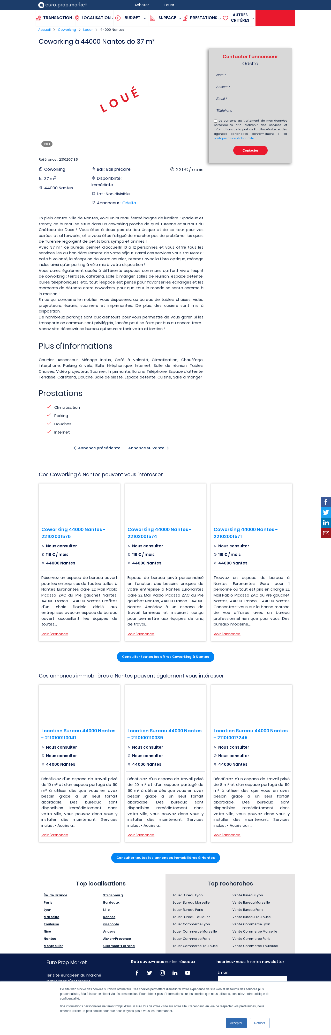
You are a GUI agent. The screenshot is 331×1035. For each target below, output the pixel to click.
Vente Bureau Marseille (251, 902)
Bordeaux (111, 902)
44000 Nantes (112, 29)
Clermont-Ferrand (119, 946)
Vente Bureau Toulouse (251, 917)
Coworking (67, 29)
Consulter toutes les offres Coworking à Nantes (165, 656)
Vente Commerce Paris (251, 938)
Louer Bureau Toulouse (191, 917)
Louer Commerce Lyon (191, 924)
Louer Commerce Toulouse (195, 946)
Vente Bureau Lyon (247, 895)
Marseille (51, 917)
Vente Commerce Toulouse (255, 946)
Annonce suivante (146, 448)
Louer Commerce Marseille (195, 931)
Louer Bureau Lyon (188, 895)
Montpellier (53, 946)
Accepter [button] (236, 1023)
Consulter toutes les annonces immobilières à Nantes (165, 857)
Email (223, 972)
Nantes (50, 938)
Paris (48, 902)
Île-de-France (55, 895)
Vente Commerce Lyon (251, 924)
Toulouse (51, 924)
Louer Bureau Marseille (191, 902)
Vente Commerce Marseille (254, 931)
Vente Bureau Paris (247, 909)
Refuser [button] (259, 1023)
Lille (106, 909)
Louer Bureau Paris (188, 909)
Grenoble (111, 924)
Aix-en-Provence (117, 938)
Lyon (47, 909)
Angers (109, 931)
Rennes (109, 917)
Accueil (44, 29)
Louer (88, 29)
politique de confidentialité (234, 138)
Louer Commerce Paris (191, 938)
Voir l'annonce (54, 634)
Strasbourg (113, 895)
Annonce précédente (99, 448)
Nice (47, 931)
